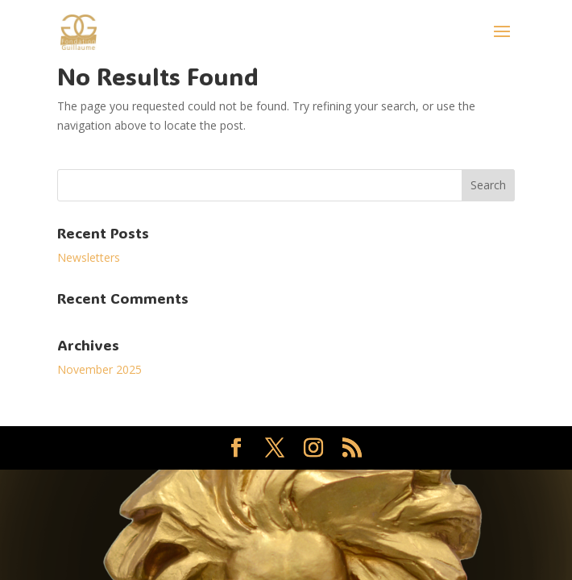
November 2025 (99, 369)
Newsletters (88, 257)
